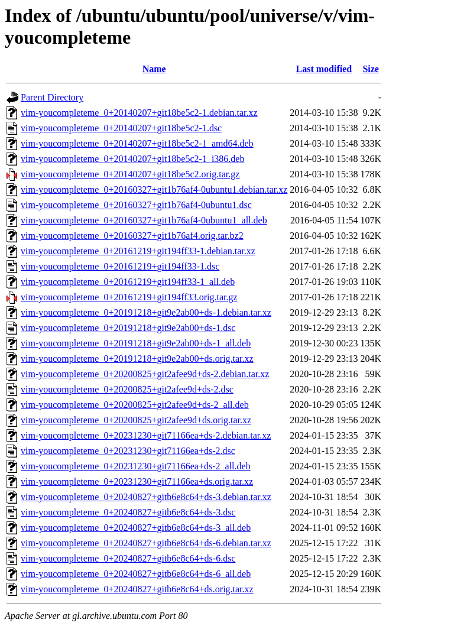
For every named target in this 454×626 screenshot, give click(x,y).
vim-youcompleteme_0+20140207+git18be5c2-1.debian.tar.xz (139, 113)
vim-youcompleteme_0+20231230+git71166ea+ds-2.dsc (128, 451)
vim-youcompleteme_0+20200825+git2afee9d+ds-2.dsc (127, 389)
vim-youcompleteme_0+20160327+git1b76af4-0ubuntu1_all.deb (144, 220)
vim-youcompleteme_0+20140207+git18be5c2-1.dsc (121, 128)
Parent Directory (52, 97)
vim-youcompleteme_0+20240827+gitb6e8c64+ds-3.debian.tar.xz (146, 497)
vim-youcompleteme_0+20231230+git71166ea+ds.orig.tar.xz (137, 481)
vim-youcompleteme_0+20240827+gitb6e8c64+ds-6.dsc (128, 558)
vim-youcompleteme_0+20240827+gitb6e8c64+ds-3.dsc (128, 512)
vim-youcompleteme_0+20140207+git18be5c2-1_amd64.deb (137, 143)
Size (370, 69)
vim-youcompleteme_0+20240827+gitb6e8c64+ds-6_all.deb (136, 574)
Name (154, 69)
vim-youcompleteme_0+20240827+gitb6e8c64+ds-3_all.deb (136, 528)
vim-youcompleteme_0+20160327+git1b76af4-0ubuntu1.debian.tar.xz (154, 189)
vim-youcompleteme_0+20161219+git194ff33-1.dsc (120, 266)
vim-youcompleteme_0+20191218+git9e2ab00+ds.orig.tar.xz (137, 358)
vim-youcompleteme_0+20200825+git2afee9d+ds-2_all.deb (135, 405)
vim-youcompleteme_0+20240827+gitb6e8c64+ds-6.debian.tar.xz (146, 543)
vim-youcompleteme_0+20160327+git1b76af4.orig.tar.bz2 (132, 236)
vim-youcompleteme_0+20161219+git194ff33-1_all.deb (128, 282)
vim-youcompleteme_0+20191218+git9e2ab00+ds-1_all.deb (136, 343)
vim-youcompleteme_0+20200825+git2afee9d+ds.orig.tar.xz (136, 420)
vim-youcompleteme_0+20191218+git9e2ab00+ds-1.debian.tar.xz (146, 312)
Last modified (324, 69)
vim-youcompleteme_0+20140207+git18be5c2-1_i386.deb (132, 159)
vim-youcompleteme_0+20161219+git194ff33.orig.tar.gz (129, 297)
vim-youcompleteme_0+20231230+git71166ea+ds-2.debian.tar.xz (146, 435)
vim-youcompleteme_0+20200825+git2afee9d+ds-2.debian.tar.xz (145, 374)
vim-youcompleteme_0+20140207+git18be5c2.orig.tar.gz (130, 174)
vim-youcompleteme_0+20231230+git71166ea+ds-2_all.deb (136, 466)
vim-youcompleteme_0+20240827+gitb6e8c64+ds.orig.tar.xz (137, 589)
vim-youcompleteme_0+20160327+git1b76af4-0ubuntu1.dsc (136, 205)
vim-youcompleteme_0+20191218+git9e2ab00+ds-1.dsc (128, 328)
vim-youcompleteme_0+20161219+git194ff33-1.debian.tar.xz (138, 251)
